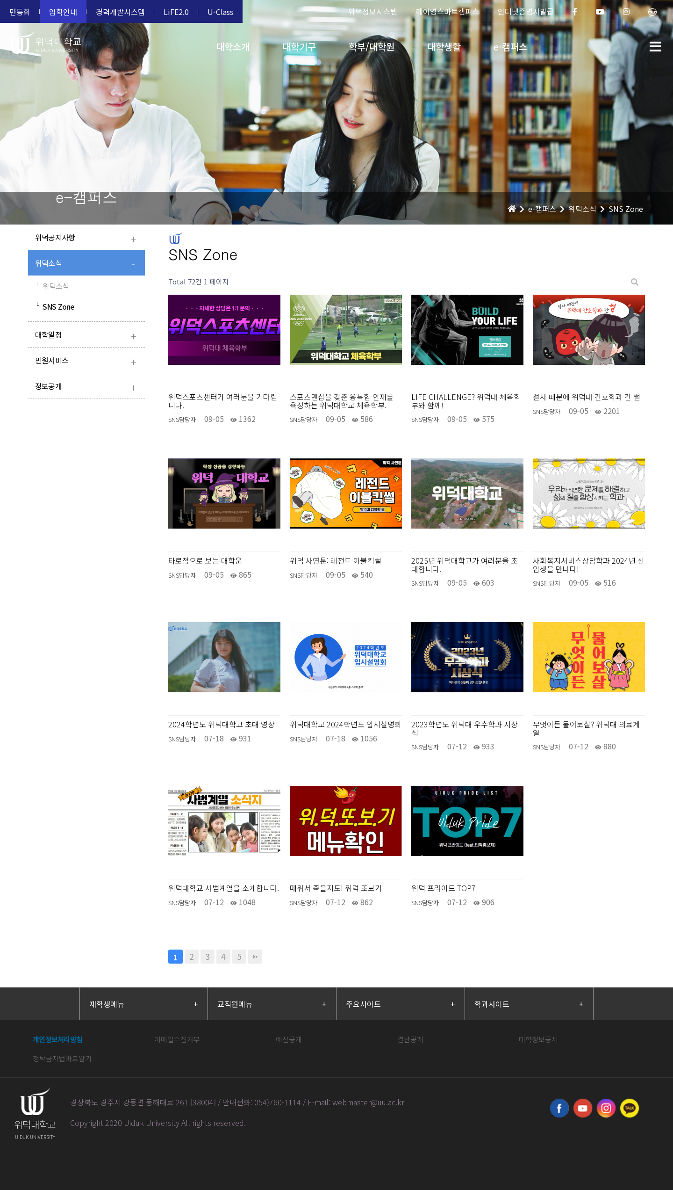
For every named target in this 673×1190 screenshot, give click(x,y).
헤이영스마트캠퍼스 (447, 11)
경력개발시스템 (120, 11)
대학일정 (87, 335)
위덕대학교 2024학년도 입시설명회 (345, 724)
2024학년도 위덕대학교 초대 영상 (221, 724)
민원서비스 (87, 361)
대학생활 (444, 46)
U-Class (220, 11)
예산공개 (289, 1039)
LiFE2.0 (176, 11)
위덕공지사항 (87, 238)
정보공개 (87, 387)
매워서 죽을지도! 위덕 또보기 (336, 888)
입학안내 (63, 11)
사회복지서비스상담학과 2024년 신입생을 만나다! (588, 565)
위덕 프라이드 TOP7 (443, 888)
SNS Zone (54, 306)
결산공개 (410, 1039)
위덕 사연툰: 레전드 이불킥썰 (335, 561)
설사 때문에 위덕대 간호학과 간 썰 (586, 397)
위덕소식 (87, 264)
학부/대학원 (371, 46)
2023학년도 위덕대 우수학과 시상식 (464, 728)
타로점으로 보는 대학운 (205, 561)
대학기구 (299, 46)
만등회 (19, 11)
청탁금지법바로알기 (62, 1058)
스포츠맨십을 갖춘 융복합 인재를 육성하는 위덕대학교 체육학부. (342, 401)
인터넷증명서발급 (526, 11)
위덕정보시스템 (372, 11)
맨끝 (255, 957)
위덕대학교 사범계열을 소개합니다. (223, 888)
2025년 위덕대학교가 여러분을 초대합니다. (464, 565)
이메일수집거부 (177, 1039)
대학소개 (233, 46)
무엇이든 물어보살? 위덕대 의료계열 (586, 728)
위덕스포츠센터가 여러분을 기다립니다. (222, 401)
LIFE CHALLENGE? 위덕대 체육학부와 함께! (466, 401)
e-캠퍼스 (510, 46)
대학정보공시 (538, 1039)
